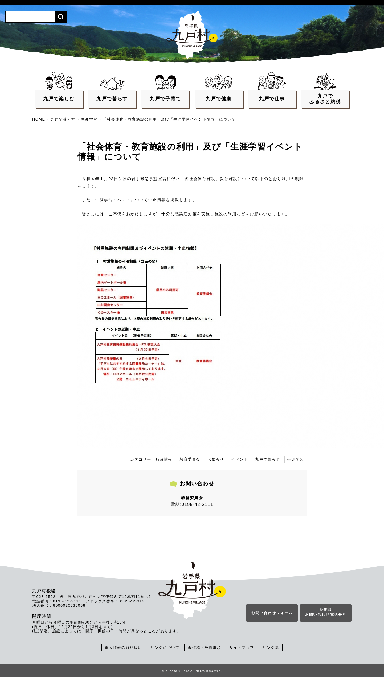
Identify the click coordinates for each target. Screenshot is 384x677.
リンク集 (271, 647)
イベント (239, 459)
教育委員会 (189, 459)
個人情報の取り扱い (123, 647)
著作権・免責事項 (204, 647)
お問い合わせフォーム (272, 613)
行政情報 (164, 459)
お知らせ (215, 459)
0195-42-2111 (197, 504)
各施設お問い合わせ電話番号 (325, 612)
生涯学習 (89, 119)
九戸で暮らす (63, 119)
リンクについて (164, 647)
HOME (38, 119)
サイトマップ (241, 647)
